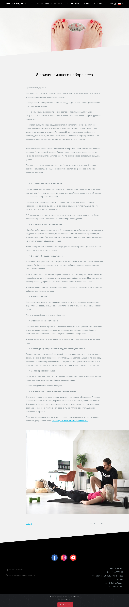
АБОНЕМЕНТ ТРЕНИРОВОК (49, 4)
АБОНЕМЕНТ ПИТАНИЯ (78, 4)
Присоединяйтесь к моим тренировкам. (70, 420)
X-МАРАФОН (99, 4)
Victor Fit (16, 4)
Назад (29, 523)
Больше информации (64, 603)
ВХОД (113, 4)
